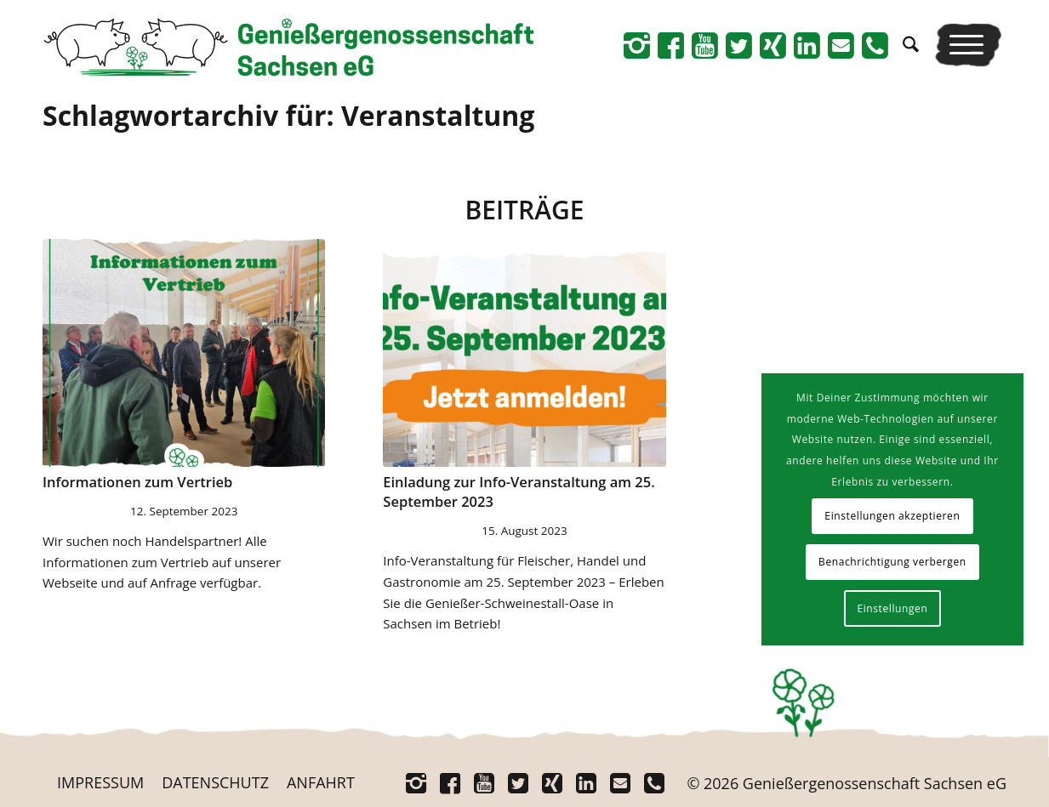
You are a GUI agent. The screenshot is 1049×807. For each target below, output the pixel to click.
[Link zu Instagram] (636, 45)
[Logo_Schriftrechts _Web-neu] (288, 51)
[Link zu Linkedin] (807, 45)
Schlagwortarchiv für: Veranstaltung (288, 115)
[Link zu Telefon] (875, 45)
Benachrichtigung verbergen (892, 561)
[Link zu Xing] (772, 45)
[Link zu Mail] (841, 45)
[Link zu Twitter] (738, 45)
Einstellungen (892, 608)
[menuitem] (911, 44)
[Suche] (911, 44)
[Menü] (968, 44)
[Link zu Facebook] (670, 45)
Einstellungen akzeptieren (892, 516)
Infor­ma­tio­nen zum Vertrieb (137, 482)
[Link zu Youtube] (704, 45)
